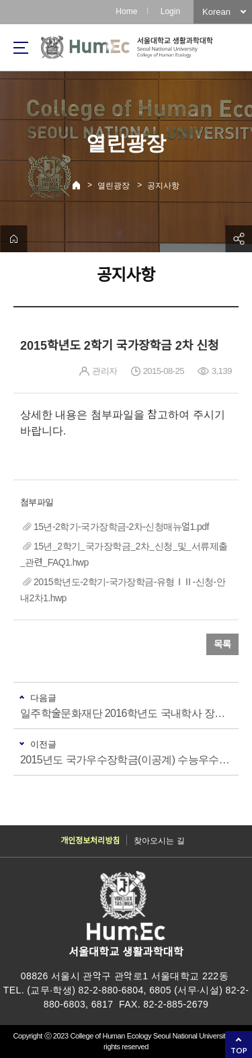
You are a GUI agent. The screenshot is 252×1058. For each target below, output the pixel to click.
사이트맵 (20, 48)
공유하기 (238, 238)
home (13, 238)
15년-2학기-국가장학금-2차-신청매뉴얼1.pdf (121, 526)
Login (170, 11)
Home (126, 11)
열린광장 (113, 185)
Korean (216, 12)
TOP (238, 1050)
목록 (222, 644)
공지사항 (163, 185)
